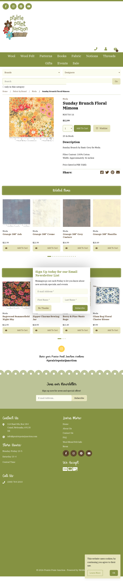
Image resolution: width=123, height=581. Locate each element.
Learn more (95, 573)
